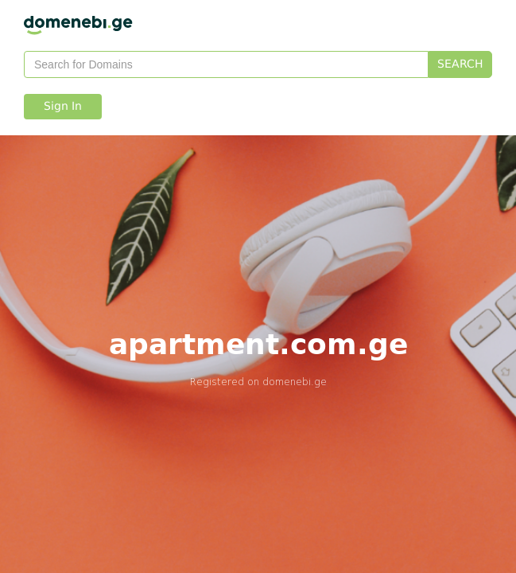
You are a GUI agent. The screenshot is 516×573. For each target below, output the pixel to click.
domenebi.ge (294, 382)
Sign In (63, 106)
